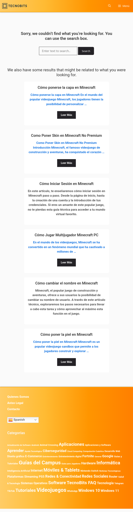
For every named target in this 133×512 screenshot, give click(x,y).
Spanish (16, 420)
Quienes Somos (18, 397)
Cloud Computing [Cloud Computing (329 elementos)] (74, 451)
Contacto (13, 409)
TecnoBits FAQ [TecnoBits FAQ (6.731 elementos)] (81, 482)
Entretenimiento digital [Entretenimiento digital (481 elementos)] (70, 456)
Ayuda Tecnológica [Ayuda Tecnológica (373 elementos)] (33, 451)
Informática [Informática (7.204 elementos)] (108, 462)
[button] (109, 6)
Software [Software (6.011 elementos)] (57, 482)
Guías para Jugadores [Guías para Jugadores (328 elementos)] (71, 464)
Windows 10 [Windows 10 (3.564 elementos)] (89, 490)
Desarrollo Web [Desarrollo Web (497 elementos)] (112, 451)
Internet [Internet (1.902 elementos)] (37, 471)
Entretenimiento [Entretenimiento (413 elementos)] (50, 456)
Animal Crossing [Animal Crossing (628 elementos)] (49, 444)
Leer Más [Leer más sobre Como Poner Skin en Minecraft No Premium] (66, 163)
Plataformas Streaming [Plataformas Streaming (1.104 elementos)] (22, 476)
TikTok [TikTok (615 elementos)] (11, 490)
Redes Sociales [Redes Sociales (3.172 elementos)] (95, 476)
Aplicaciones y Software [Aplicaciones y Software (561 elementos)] (98, 445)
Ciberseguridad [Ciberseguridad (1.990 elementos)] (54, 451)
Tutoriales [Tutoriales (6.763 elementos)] (26, 490)
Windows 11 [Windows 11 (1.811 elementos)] (110, 491)
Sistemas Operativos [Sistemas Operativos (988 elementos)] (34, 483)
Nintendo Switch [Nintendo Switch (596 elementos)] (90, 470)
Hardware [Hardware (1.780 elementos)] (88, 463)
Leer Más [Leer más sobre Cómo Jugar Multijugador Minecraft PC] (66, 262)
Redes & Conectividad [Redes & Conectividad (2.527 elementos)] (63, 476)
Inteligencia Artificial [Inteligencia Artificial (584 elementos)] (18, 470)
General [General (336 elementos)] (98, 456)
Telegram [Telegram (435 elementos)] (119, 483)
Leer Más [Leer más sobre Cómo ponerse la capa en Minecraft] (66, 115)
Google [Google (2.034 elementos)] (107, 456)
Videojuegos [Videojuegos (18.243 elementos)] (51, 490)
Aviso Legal (15, 403)
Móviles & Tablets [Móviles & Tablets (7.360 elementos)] (62, 470)
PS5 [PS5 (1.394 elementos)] (41, 476)
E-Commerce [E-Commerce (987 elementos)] (33, 456)
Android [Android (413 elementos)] (35, 445)
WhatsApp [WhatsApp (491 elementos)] (72, 491)
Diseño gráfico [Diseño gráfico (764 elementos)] (15, 456)
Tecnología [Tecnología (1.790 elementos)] (105, 483)
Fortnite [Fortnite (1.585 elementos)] (88, 456)
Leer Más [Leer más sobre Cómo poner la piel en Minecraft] (66, 362)
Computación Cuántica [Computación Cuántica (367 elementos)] (93, 451)
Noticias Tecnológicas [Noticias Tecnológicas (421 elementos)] (109, 471)
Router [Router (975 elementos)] (113, 476)
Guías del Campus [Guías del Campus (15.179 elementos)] (40, 463)
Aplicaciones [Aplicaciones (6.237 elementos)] (71, 444)
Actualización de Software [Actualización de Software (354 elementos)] (19, 445)
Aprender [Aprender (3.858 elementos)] (15, 450)
